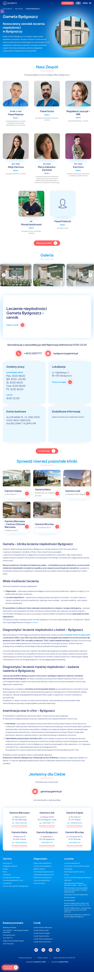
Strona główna (7, 9)
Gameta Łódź (72, 491)
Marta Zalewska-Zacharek (47, 168)
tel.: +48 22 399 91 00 (19, 823)
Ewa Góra (78, 167)
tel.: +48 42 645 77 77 (47, 823)
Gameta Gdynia (13, 491)
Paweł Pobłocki (62, 221)
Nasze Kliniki (19, 9)
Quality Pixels (63, 962)
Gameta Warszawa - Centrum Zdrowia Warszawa (15, 524)
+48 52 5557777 (33, 353)
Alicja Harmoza (16, 167)
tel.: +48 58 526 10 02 (74, 823)
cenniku (35, 622)
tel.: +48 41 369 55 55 (19, 843)
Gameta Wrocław (44, 524)
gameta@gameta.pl (51, 791)
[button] (2, 11)
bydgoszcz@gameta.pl (66, 353)
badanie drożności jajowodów (78, 635)
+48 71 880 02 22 (75, 843)
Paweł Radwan (16, 114)
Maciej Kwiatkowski (31, 224)
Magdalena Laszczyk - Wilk (78, 113)
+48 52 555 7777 (47, 843)
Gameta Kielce (43, 489)
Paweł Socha (47, 111)
